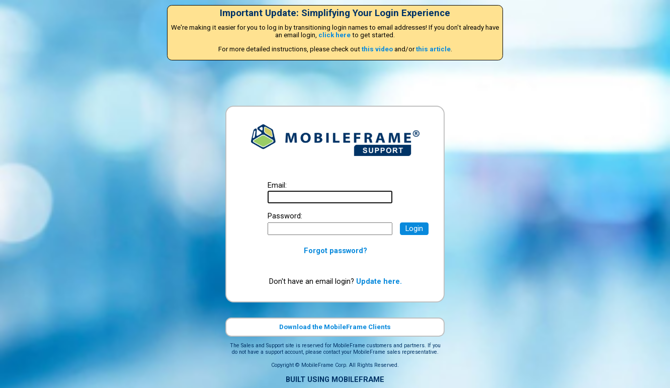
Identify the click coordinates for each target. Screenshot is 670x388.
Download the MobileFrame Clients (335, 327)
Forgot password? (335, 250)
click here (334, 35)
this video (377, 49)
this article (433, 49)
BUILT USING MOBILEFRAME (335, 379)
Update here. (379, 281)
